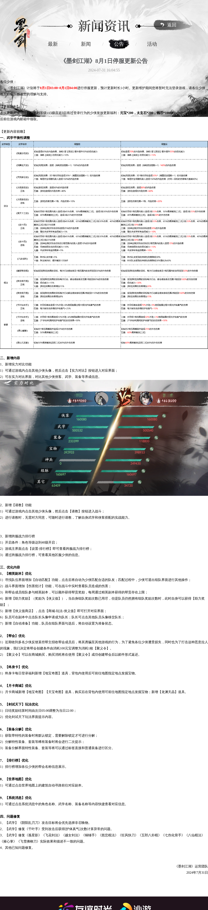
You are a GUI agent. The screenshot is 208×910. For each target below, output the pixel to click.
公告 (119, 44)
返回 (171, 24)
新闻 (86, 44)
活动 (152, 44)
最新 (53, 44)
